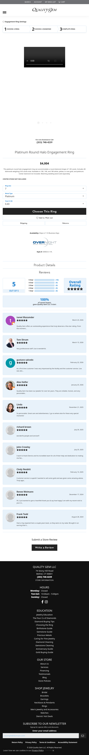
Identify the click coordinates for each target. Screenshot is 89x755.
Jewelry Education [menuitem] (44, 614)
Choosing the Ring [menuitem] (44, 625)
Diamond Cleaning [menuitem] (44, 642)
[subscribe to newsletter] (82, 735)
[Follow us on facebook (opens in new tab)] (42, 602)
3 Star (31, 285)
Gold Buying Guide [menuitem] (44, 652)
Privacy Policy (31, 742)
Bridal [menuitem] (44, 692)
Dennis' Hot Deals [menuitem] (44, 716)
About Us (44, 663)
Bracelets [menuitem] (44, 695)
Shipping (23, 223)
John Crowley (23, 447)
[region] (44, 88)
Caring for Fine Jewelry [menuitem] (44, 638)
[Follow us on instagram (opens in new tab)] (46, 602)
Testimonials (44, 674)
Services (44, 667)
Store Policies (44, 681)
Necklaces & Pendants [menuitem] (44, 702)
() (57, 280)
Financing (44, 670)
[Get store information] (44, 580)
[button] (27, 2)
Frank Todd (22, 514)
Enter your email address (44, 730)
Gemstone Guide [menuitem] (44, 631)
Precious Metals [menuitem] (44, 635)
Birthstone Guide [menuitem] (44, 628)
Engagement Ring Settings (15, 22)
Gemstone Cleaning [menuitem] (44, 645)
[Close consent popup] (53, 750)
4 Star (31, 282)
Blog (44, 677)
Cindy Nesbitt (24, 469)
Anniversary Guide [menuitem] (44, 649)
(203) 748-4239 (45, 142)
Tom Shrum (22, 339)
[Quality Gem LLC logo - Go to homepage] (44, 10)
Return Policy (17, 742)
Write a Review (44, 547)
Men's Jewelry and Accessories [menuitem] (44, 709)
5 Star (31, 280)
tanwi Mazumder (25, 317)
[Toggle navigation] (4, 11)
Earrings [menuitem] (44, 699)
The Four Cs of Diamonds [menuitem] (44, 618)
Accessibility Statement (67, 742)
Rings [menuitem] (44, 706)
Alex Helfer (22, 382)
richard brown (24, 427)
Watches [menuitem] (44, 713)
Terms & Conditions (47, 742)
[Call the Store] (44, 577)
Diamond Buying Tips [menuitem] (44, 621)
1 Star (31, 291)
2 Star (31, 288)
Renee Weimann (25, 491)
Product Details (44, 265)
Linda (19, 404)
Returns (66, 223)
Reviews (44, 272)
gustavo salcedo (25, 359)
